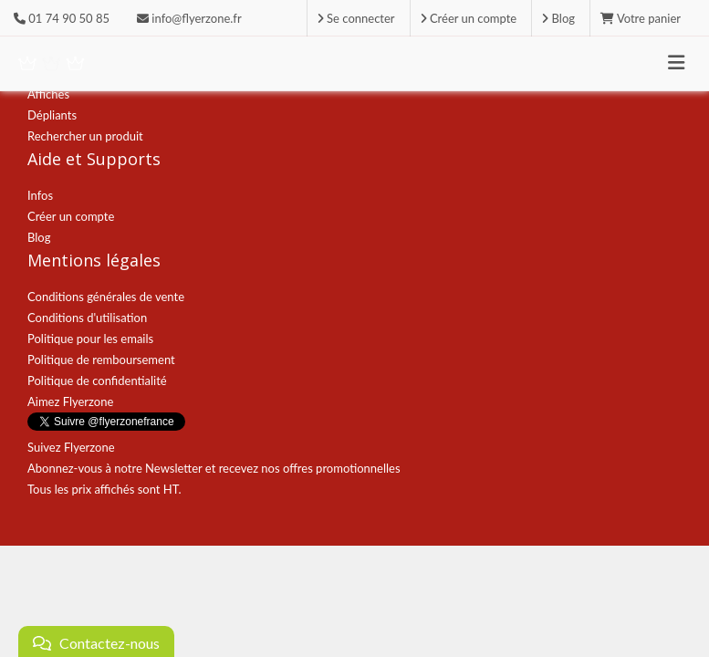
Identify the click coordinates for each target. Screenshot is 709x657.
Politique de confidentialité (97, 380)
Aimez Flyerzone (70, 401)
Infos (40, 195)
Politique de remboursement (101, 359)
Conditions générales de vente (105, 296)
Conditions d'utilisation (87, 317)
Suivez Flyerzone (71, 447)
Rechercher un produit (85, 136)
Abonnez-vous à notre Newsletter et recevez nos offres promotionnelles (214, 468)
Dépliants (52, 115)
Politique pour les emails (90, 338)
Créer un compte (70, 216)
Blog (38, 237)
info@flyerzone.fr (189, 18)
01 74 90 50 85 (68, 18)
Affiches (48, 94)
